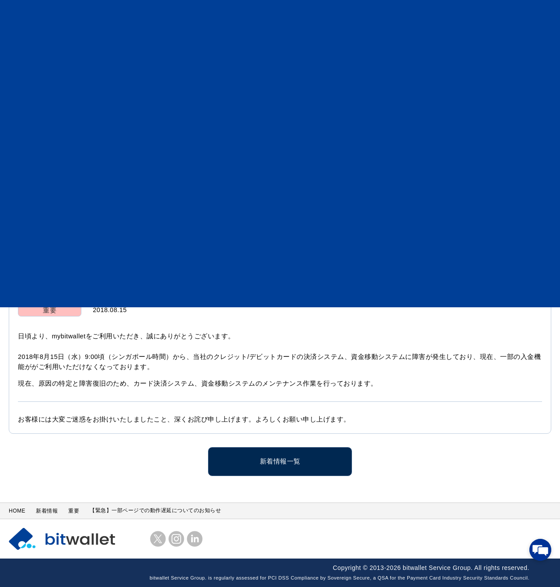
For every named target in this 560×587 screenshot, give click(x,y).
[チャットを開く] (540, 550)
